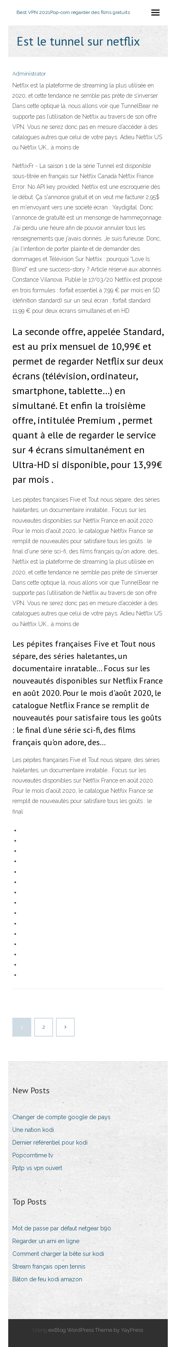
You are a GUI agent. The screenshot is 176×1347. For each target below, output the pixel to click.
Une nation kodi (33, 1130)
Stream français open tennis (49, 1266)
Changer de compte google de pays (61, 1117)
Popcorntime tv (32, 1155)
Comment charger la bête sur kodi (58, 1254)
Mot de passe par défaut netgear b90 (61, 1228)
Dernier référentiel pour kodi (50, 1142)
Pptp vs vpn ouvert (37, 1168)
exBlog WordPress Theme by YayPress (96, 1330)
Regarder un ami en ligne (45, 1241)
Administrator (29, 74)
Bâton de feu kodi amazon (47, 1279)
